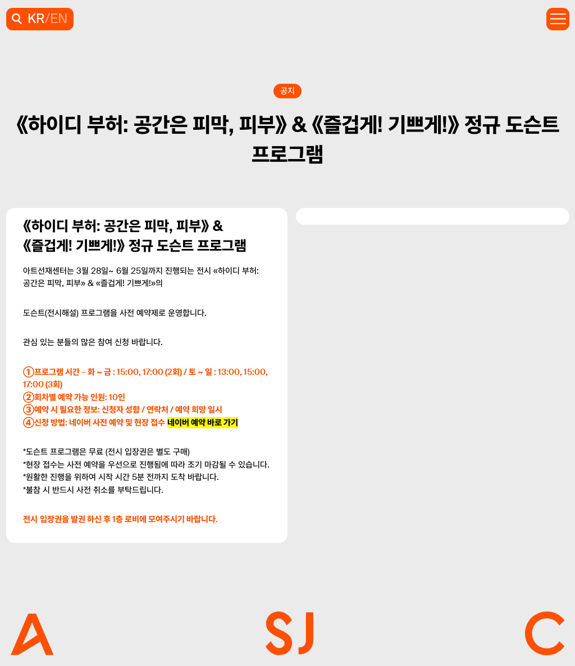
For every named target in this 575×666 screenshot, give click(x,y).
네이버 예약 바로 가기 (202, 422)
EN (58, 19)
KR (36, 19)
